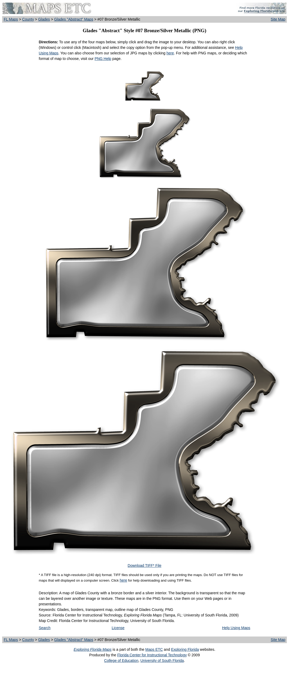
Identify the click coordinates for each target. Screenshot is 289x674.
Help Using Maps (236, 628)
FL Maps (11, 19)
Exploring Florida (185, 649)
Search (45, 628)
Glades (44, 19)
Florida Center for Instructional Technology (152, 655)
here (170, 53)
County (28, 19)
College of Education (121, 660)
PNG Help (102, 58)
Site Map (278, 19)
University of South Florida (162, 660)
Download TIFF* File (144, 565)
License (118, 628)
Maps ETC (154, 649)
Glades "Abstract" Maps (73, 19)
